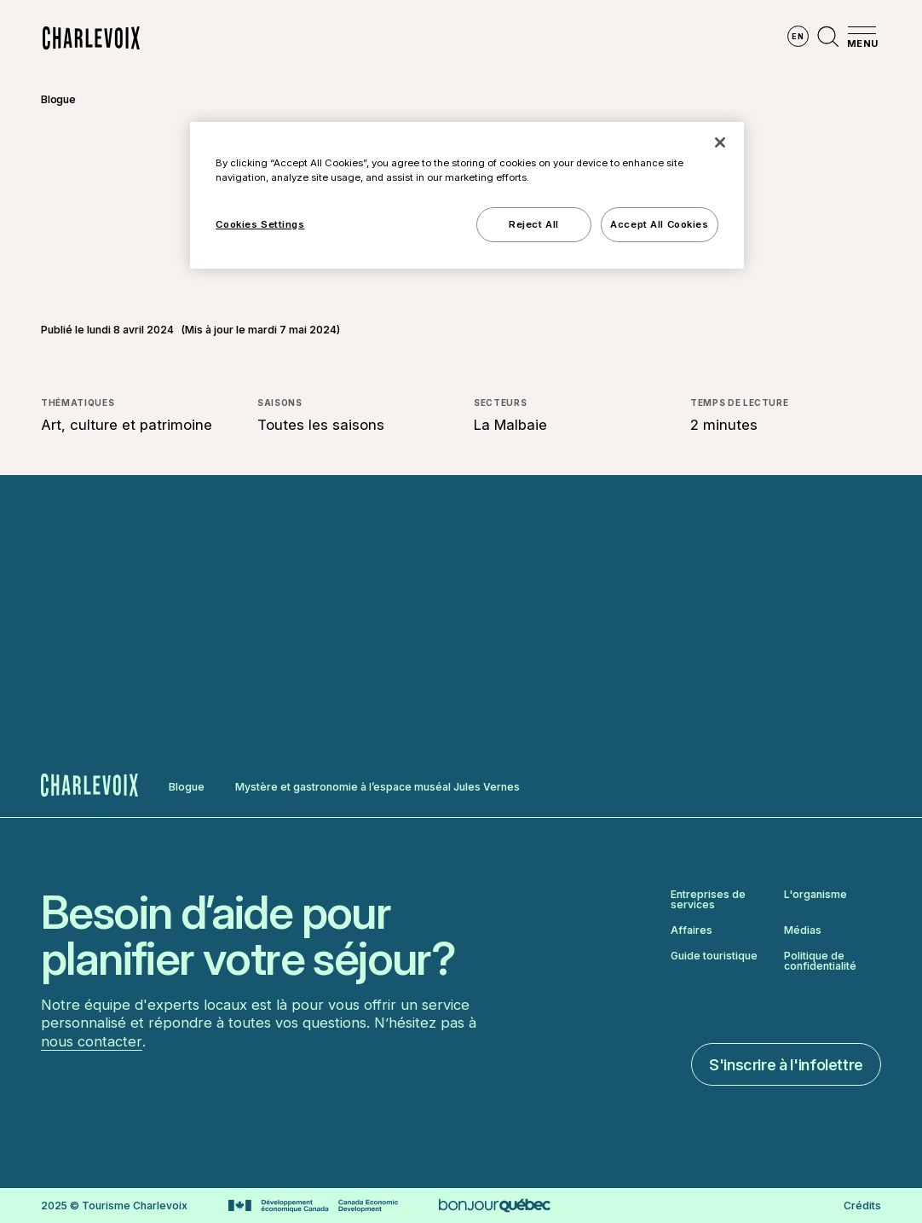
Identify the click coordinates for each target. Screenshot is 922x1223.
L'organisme (815, 895)
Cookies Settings (260, 224)
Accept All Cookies (659, 224)
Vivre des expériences (555, 38)
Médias (802, 930)
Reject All (534, 224)
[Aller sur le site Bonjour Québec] (494, 1205)
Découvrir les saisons (388, 38)
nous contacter (91, 1041)
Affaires (691, 930)
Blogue (58, 99)
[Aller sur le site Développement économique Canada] (313, 1206)
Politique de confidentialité (820, 961)
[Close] (720, 142)
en (798, 36)
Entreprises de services (708, 900)
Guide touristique (714, 956)
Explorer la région (229, 38)
